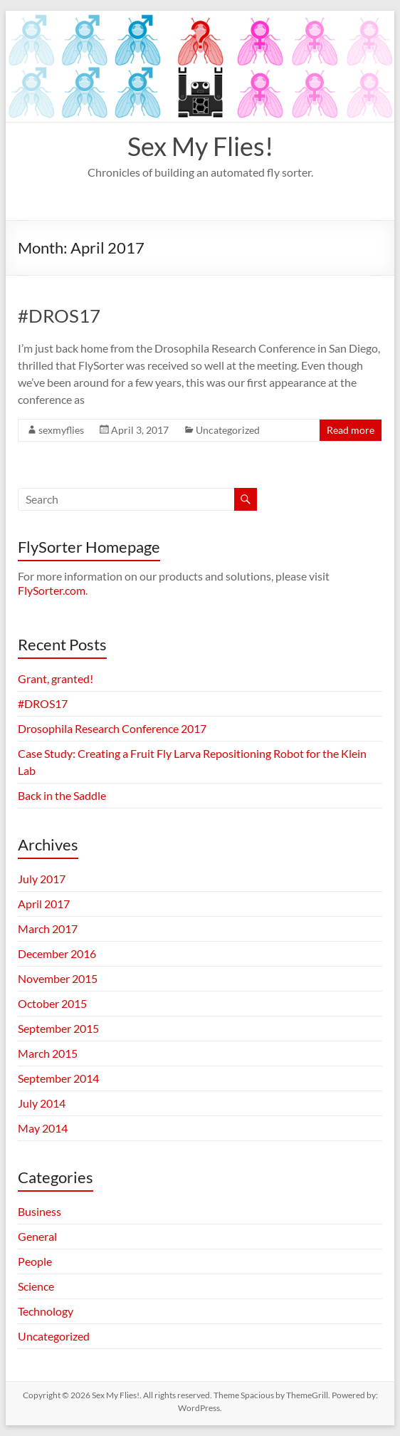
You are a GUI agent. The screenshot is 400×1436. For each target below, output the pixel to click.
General (37, 1236)
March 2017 (48, 928)
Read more (350, 430)
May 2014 (43, 1128)
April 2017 (44, 903)
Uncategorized (228, 430)
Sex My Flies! (200, 146)
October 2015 (52, 1003)
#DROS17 (59, 315)
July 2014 (41, 1103)
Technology (45, 1311)
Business (39, 1211)
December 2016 (57, 953)
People (35, 1261)
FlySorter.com (51, 590)
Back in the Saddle (62, 795)
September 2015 (58, 1028)
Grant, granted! (55, 678)
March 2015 (48, 1053)
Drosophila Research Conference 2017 (112, 728)
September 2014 (58, 1078)
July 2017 (41, 878)
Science (36, 1286)
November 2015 (58, 978)
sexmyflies (61, 430)
